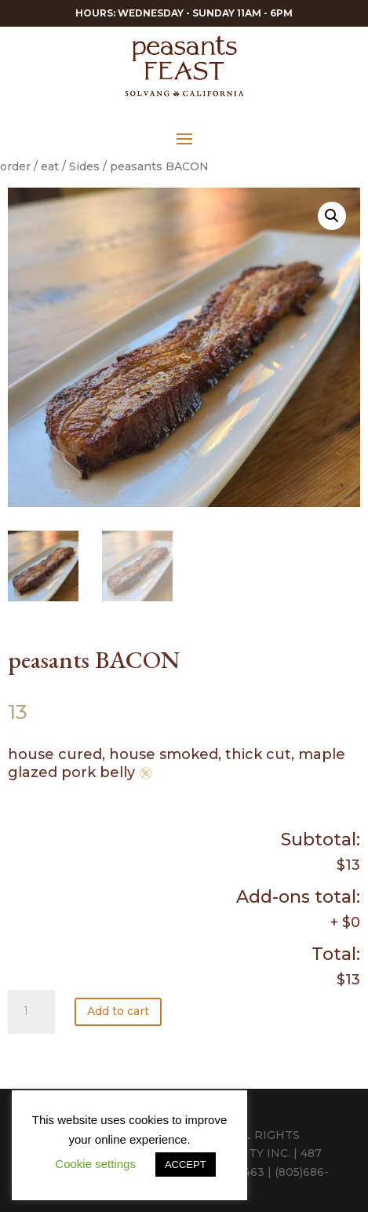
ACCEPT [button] (185, 1164)
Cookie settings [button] (95, 1163)
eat (50, 166)
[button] (332, 216)
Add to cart (118, 1011)
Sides (84, 166)
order (15, 166)
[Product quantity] (31, 1012)
